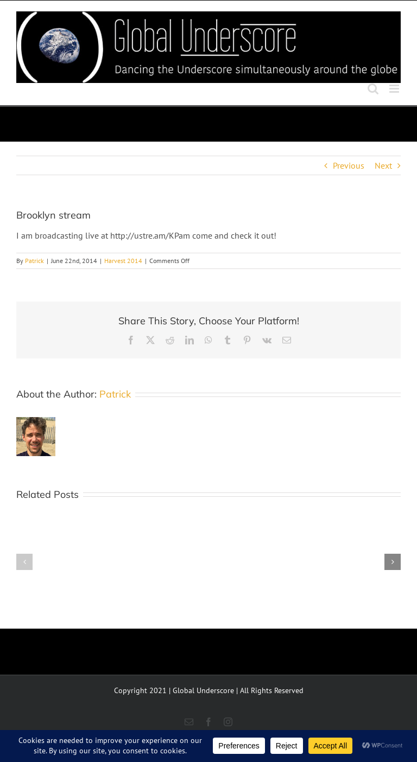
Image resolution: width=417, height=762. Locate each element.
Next (383, 165)
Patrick (34, 261)
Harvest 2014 (123, 261)
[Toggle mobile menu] (395, 88)
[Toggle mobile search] (373, 88)
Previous (348, 165)
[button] (24, 562)
